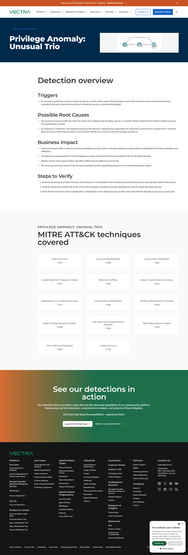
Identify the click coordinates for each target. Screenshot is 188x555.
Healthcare (88, 481)
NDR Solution (14, 491)
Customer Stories (116, 465)
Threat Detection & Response (16, 469)
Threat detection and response (42, 466)
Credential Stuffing (66, 510)
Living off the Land (65, 516)
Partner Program (139, 465)
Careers (136, 505)
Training (111, 500)
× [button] (182, 524)
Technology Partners (140, 472)
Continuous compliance (43, 487)
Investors (136, 498)
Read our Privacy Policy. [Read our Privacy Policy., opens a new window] (173, 539)
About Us (136, 488)
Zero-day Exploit (65, 499)
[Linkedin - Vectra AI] (159, 483)
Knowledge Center (115, 474)
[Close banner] (177, 3)
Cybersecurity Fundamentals (113, 534)
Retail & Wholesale (90, 498)
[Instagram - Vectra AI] (159, 489)
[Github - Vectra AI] (170, 489)
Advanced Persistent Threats (66, 472)
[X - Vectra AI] (165, 483)
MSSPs (135, 468)
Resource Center (114, 529)
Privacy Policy (85, 547)
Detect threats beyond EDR (44, 484)
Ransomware (64, 483)
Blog (110, 526)
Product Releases (114, 477)
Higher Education (90, 484)
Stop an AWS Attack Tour (18, 530)
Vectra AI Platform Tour (17, 519)
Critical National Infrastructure (89, 466)
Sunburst (62, 513)
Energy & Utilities (90, 470)
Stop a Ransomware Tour (18, 526)
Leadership (137, 492)
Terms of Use (29, 547)
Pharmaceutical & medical (93, 491)
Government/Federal (91, 477)
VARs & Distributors (140, 475)
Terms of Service (15, 547)
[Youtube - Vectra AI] (176, 483)
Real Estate (88, 494)
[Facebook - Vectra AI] (170, 483)
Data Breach (63, 476)
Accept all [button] (159, 543)
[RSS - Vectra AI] (176, 489)
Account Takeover (65, 468)
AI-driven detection (41, 481)
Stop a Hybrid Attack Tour (18, 523)
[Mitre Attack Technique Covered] (59, 261)
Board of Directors (140, 495)
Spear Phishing (64, 503)
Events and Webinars (116, 538)
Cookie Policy (98, 547)
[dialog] (168, 537)
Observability (14, 465)
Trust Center (53, 547)
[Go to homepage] (19, 12)
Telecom (87, 501)
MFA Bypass (63, 506)
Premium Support (114, 497)
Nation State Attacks (66, 480)
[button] (167, 548)
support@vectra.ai (165, 465)
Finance (86, 474)
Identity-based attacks (42, 470)
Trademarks (41, 547)
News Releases (138, 502)
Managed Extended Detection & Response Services (18, 483)
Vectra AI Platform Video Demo (18, 515)
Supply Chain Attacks (67, 487)
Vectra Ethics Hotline (113, 547)
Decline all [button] (175, 543)
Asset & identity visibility (43, 477)
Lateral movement (40, 474)
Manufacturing (89, 487)
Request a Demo (163, 12)
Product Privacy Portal (69, 547)
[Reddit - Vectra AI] (165, 489)
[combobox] (179, 524)
